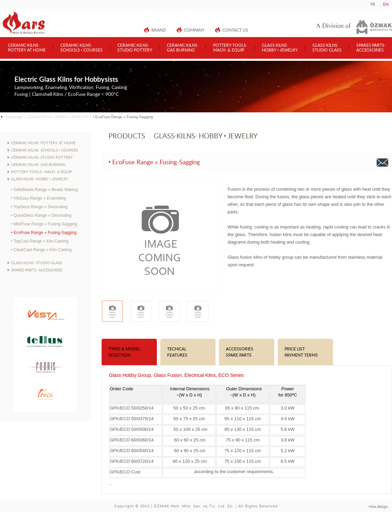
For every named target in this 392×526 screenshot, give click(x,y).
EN (386, 4)
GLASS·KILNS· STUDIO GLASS (36, 263)
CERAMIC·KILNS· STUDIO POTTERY (42, 157)
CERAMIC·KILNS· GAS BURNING (38, 165)
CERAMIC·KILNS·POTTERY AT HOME (27, 47)
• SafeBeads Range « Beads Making (44, 189)
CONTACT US (235, 30)
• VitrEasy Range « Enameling (38, 198)
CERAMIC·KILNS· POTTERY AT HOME (43, 143)
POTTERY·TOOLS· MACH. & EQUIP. (42, 172)
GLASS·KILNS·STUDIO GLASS (327, 47)
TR (372, 4)
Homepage (13, 117)
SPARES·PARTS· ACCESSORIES (36, 270)
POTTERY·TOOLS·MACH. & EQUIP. (230, 47)
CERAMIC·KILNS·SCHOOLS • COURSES (81, 47)
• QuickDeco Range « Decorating (41, 215)
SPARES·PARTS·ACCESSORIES (370, 47)
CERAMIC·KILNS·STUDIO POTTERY (134, 47)
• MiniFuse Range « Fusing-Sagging (44, 224)
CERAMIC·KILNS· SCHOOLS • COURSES (44, 150)
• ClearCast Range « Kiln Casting (41, 249)
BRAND (158, 30)
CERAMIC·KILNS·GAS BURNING (182, 47)
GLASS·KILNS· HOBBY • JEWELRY (58, 117)
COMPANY (194, 30)
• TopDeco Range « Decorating (39, 206)
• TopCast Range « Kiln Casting (39, 241)
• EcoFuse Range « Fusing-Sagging (44, 232)
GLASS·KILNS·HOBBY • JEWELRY (280, 47)
